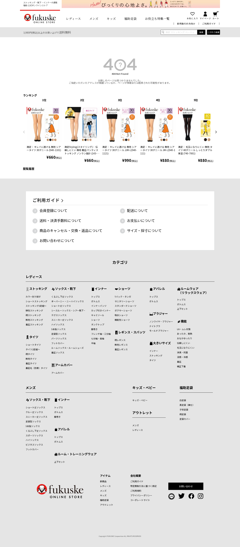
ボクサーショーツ (123, 310)
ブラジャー (160, 314)
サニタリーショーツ (124, 301)
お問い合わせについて (57, 240)
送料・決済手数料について (60, 220)
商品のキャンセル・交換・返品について (71, 230)
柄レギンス (120, 340)
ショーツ (95, 319)
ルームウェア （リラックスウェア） (192, 290)
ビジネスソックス (34, 444)
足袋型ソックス (58, 333)
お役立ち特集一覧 (157, 18)
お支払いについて (141, 220)
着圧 (179, 361)
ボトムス (95, 301)
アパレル (159, 289)
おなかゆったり (184, 338)
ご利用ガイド (209, 24)
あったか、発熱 (184, 333)
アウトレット (142, 412)
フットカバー (57, 343)
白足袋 (183, 400)
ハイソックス (57, 324)
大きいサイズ (162, 343)
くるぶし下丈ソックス (62, 296)
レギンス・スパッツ (131, 332)
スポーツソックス (34, 435)
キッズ (111, 18)
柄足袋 (183, 414)
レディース (73, 18)
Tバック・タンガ (123, 296)
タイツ (33, 337)
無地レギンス (121, 344)
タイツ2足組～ (33, 349)
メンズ (93, 18)
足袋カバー (185, 419)
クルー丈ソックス (34, 412)
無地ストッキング (34, 319)
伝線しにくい (183, 343)
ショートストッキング (36, 301)
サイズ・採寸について (144, 230)
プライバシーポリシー (141, 495)
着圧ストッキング (34, 324)
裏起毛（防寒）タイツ (36, 368)
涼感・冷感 (182, 357)
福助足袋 (130, 18)
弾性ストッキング (34, 310)
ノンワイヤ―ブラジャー (161, 321)
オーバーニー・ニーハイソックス (67, 301)
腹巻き (94, 329)
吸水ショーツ (121, 315)
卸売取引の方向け (186, 24)
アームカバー (64, 365)
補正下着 (181, 366)
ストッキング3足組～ (36, 305)
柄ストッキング (33, 315)
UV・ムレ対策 (183, 329)
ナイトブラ (154, 326)
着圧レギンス (121, 349)
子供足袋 (184, 409)
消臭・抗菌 (182, 352)
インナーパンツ (98, 305)
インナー (101, 289)
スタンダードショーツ (125, 305)
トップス (95, 296)
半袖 (93, 343)
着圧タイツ (31, 363)
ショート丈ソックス (61, 305)
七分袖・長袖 (97, 338)
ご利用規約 (135, 490)
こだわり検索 (214, 32)
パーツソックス (58, 338)
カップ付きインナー (101, 310)
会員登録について (53, 210)
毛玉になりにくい (185, 347)
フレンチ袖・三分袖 (101, 333)
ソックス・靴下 (65, 289)
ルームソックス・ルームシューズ (67, 347)
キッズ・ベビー (144, 387)
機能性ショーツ (122, 319)
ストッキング (38, 289)
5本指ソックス (58, 329)
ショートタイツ (33, 344)
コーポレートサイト (140, 500)
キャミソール (97, 315)
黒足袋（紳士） (187, 404)
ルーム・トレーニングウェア (77, 454)
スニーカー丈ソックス (62, 319)
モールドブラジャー (159, 330)
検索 (201, 32)
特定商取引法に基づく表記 (143, 486)
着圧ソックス (57, 352)
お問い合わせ (186, 486)
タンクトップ (97, 324)
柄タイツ (30, 354)
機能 (184, 321)
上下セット (182, 308)
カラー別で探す (33, 296)
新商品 (103, 481)
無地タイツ (31, 358)
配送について (137, 210)
